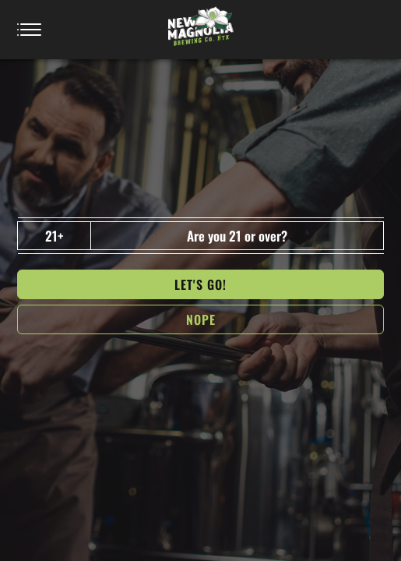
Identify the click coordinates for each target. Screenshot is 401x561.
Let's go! (200, 284)
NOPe (201, 319)
